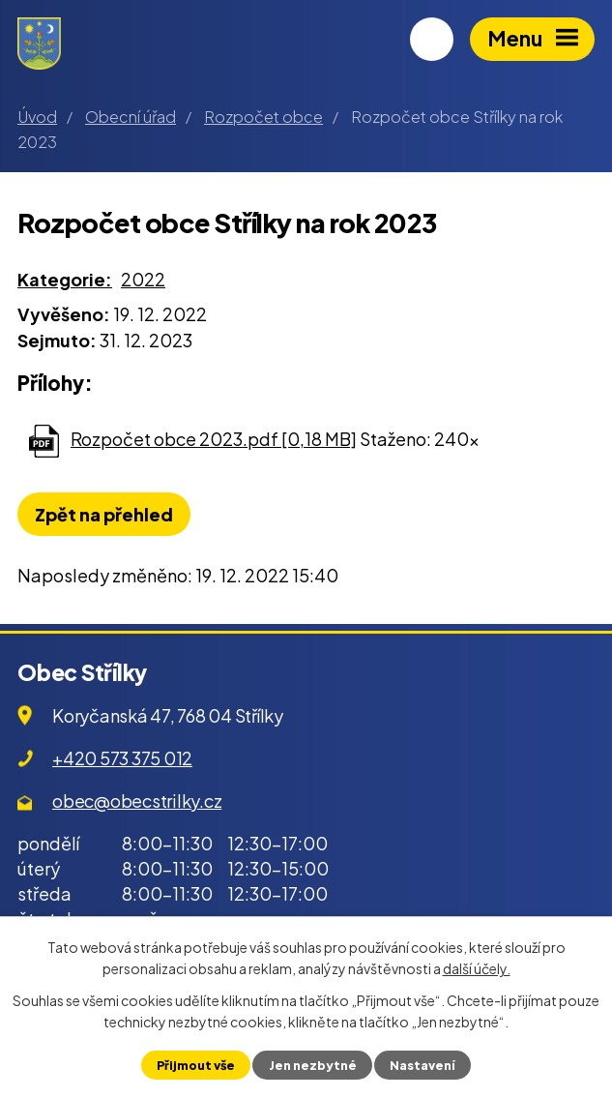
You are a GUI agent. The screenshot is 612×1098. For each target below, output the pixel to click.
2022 (143, 279)
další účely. (476, 968)
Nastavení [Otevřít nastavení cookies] (422, 1065)
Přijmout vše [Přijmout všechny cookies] (196, 1065)
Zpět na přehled (104, 514)
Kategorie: (64, 279)
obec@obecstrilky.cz (136, 800)
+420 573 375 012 (122, 758)
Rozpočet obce (263, 116)
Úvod (37, 116)
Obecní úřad (130, 116)
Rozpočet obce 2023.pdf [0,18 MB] (214, 439)
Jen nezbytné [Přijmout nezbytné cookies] (313, 1065)
